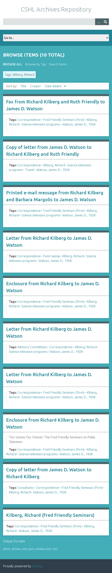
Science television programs (41, 124)
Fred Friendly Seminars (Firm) (63, 119)
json (31, 549)
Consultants (25, 487)
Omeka (37, 566)
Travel (29, 169)
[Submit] (105, 21)
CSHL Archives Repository (56, 9)
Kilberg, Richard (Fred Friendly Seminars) (50, 515)
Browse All (12, 64)
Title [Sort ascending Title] (23, 86)
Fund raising (51, 256)
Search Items (58, 64)
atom (6, 549)
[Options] (98, 21)
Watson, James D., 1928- (79, 124)
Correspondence (29, 119)
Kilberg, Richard (54, 165)
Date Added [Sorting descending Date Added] (53, 86)
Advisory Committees (32, 347)
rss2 (55, 549)
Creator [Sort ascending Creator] (36, 86)
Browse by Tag (35, 64)
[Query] (56, 21)
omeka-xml (43, 549)
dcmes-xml (19, 549)
